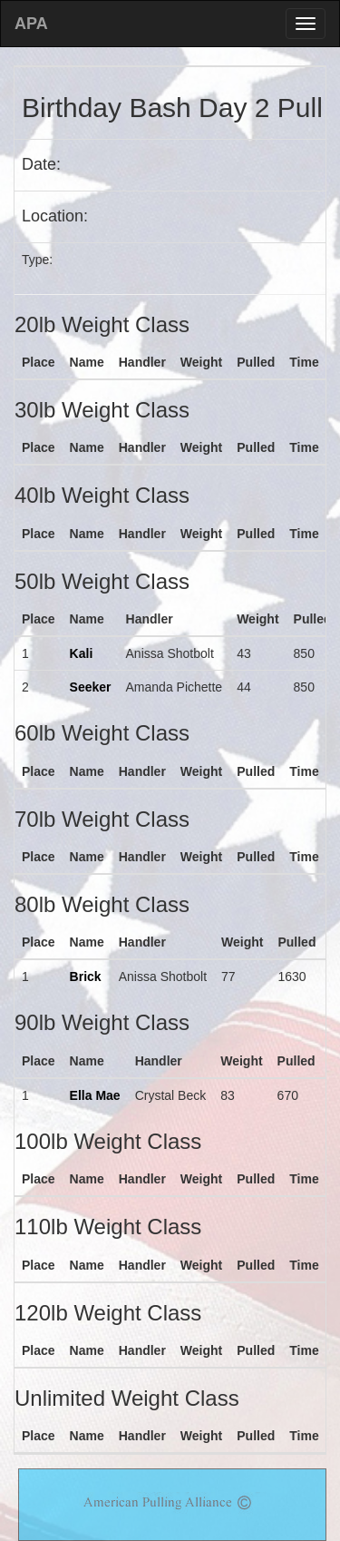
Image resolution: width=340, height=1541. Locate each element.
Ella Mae (95, 1095)
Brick (86, 976)
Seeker (91, 687)
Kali (81, 653)
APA (31, 24)
